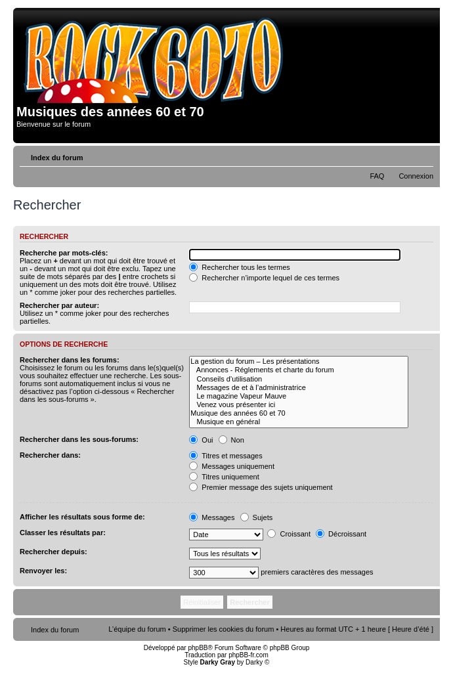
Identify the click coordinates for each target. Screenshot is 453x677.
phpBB (197, 647)
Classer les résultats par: (63, 532)
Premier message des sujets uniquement (260, 487)
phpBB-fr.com (248, 655)
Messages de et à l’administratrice (298, 387)
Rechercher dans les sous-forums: (79, 439)
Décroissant (341, 534)
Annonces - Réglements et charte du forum (298, 370)
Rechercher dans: (50, 455)
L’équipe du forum (136, 629)
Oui (201, 440)
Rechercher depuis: (53, 552)
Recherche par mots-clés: (64, 253)
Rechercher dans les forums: (69, 360)
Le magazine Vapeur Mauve (298, 396)
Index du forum (57, 158)
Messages (211, 517)
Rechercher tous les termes (239, 267)
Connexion (416, 176)
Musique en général (298, 422)
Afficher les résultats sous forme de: (82, 517)
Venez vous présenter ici (298, 405)
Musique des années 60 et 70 (298, 413)
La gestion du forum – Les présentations (298, 361)
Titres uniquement (224, 477)
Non (231, 440)
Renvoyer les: (43, 571)
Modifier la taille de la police (423, 155)
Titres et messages (225, 456)
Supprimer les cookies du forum (223, 629)
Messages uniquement (231, 466)
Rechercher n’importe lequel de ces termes (264, 278)
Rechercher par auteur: (59, 305)
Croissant (289, 534)
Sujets (256, 517)
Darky (254, 662)
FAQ (377, 176)
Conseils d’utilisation (298, 379)
